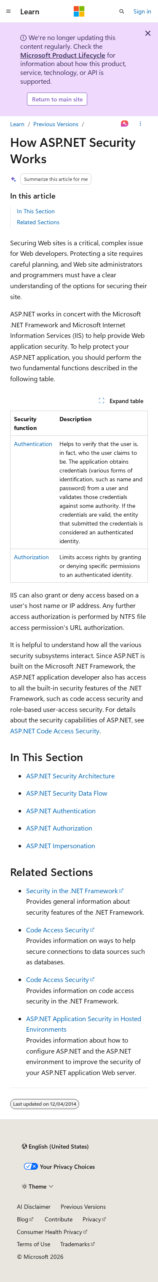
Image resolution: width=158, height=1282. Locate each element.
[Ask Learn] (125, 124)
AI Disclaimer (34, 1206)
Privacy (92, 1219)
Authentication (33, 444)
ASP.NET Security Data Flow (66, 792)
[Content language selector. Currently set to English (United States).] (55, 1146)
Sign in (142, 11)
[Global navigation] (8, 11)
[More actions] (140, 124)
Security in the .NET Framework (72, 890)
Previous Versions (55, 124)
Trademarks (75, 1244)
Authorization (31, 557)
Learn (17, 124)
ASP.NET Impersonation (60, 845)
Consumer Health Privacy (49, 1232)
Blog (22, 1219)
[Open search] (121, 11)
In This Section (36, 211)
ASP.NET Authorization (59, 827)
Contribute (58, 1219)
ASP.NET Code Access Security (54, 730)
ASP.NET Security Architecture (70, 775)
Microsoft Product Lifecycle (62, 54)
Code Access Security (57, 929)
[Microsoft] (79, 11)
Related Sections (38, 222)
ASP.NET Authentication (61, 810)
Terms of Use (33, 1244)
